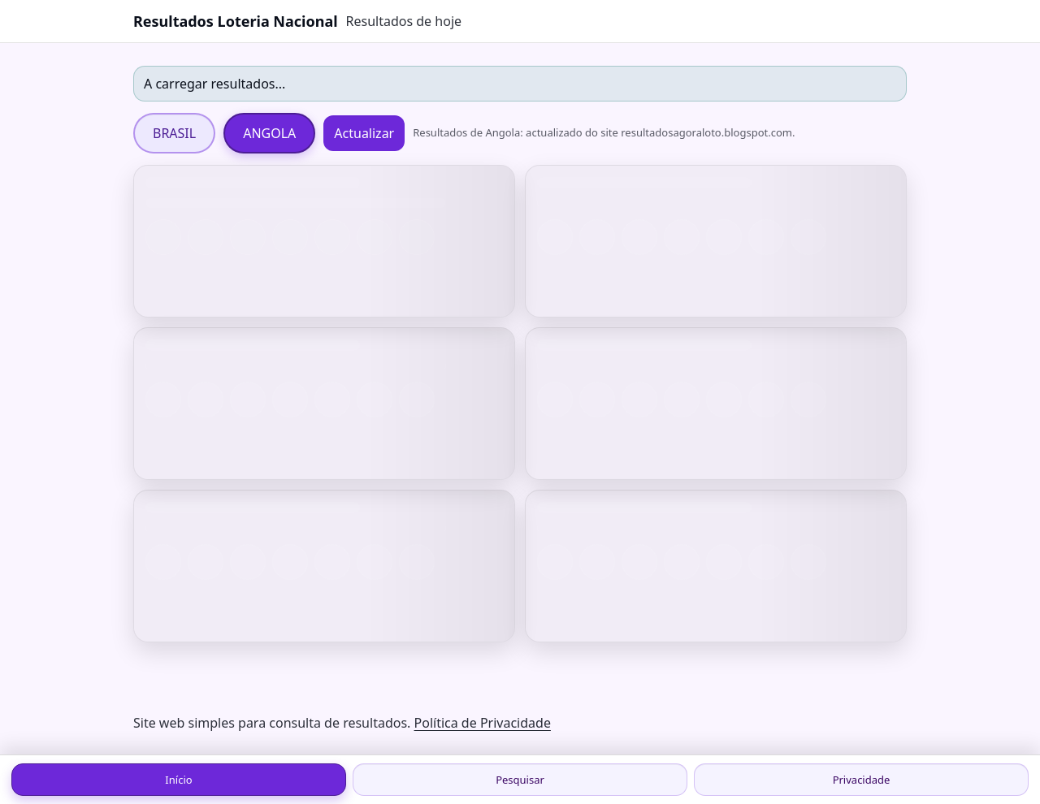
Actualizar (364, 133)
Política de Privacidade (482, 723)
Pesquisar (520, 779)
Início (178, 779)
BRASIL (174, 133)
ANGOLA (269, 133)
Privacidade (861, 779)
